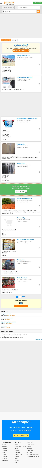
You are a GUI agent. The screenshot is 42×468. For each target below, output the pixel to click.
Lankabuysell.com (9, 3)
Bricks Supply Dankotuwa (21, 206)
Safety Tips (29, 452)
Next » (23, 296)
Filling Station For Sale (21, 64)
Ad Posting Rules (31, 454)
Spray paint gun (21, 226)
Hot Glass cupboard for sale (21, 247)
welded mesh (21, 171)
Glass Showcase (21, 285)
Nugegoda (4, 450)
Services (17, 456)
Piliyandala (4, 448)
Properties (17, 450)
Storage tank (21, 266)
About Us (29, 446)
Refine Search (6, 40)
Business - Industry (7, 7)
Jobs (16, 462)
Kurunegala (4, 456)
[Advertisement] (21, 26)
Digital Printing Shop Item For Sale (21, 129)
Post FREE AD (37, 2)
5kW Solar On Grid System (21, 83)
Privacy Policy (30, 450)
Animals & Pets (18, 454)
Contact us (29, 448)
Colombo (4, 444)
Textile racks (21, 151)
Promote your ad (35, 456)
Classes (16, 458)
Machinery (17, 460)
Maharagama (5, 460)
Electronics (17, 452)
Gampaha (4, 446)
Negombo (4, 458)
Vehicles (16, 444)
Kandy (3, 452)
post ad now (20, 192)
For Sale (16, 448)
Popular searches (31, 444)
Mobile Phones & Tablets (20, 446)
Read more (38, 339)
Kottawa (4, 454)
